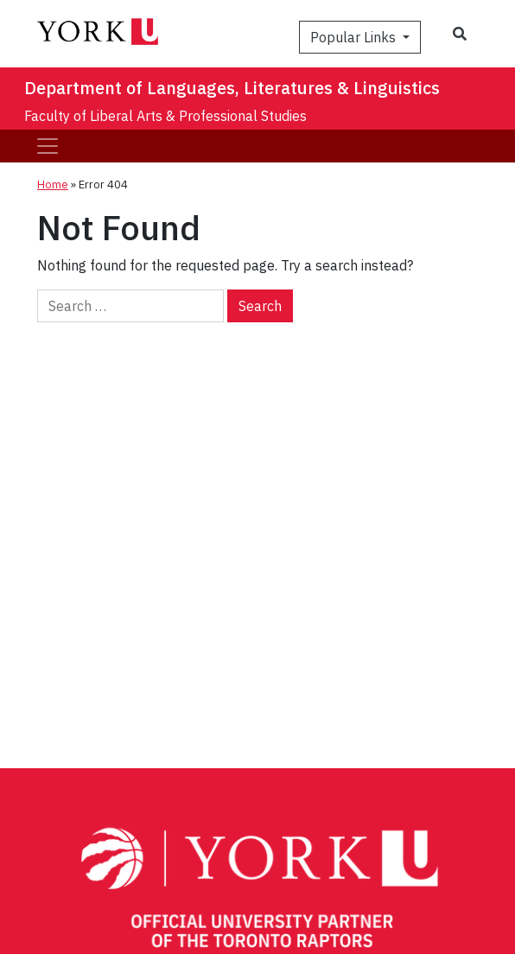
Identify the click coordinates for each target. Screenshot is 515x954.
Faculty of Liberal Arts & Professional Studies (165, 115)
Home (52, 184)
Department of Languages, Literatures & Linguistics (232, 87)
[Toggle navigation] (47, 146)
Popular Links (354, 37)
